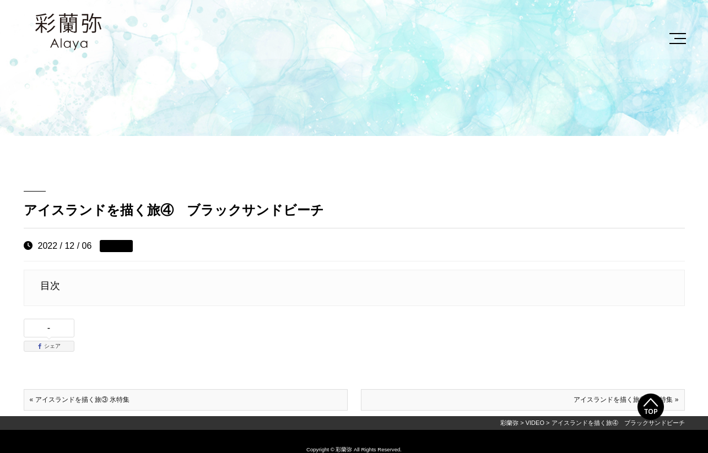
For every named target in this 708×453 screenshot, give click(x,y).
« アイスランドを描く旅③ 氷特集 (79, 399)
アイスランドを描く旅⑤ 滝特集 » (626, 399)
